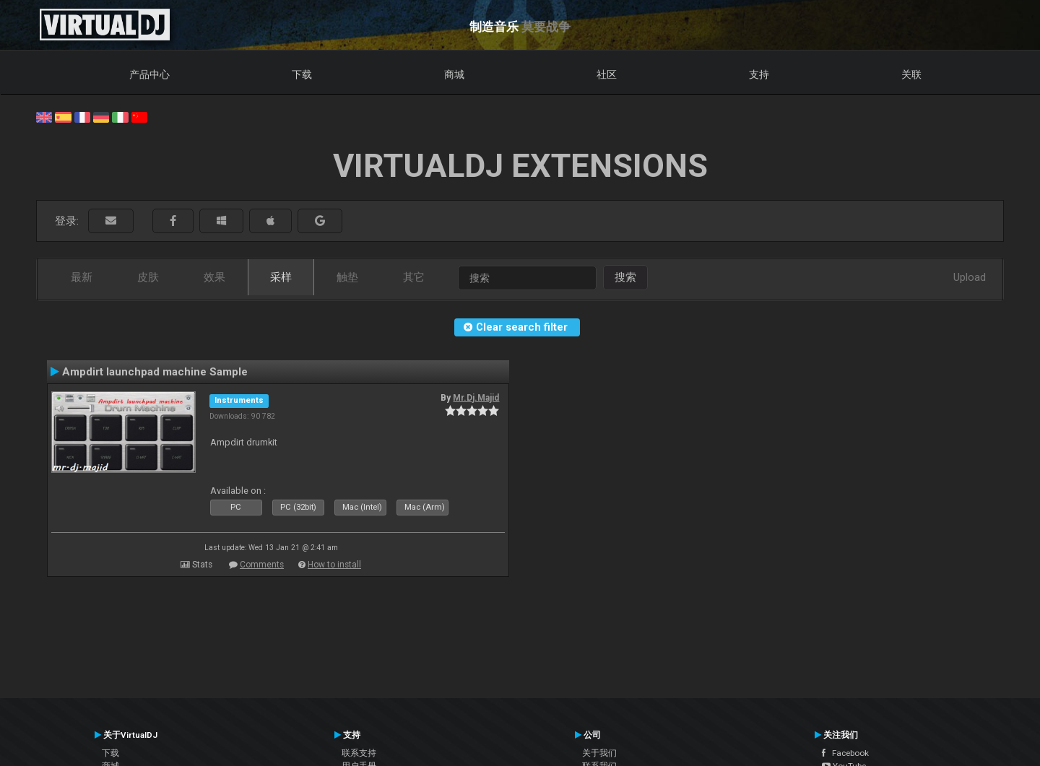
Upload (969, 277)
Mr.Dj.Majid (476, 398)
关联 (911, 74)
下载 (302, 74)
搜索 (625, 277)
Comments (262, 565)
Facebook (845, 753)
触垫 (347, 277)
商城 (454, 74)
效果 (214, 277)
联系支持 (359, 753)
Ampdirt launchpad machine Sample (155, 371)
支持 (759, 74)
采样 (281, 277)
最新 (81, 277)
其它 (414, 277)
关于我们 (599, 753)
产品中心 (149, 74)
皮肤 (148, 277)
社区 (607, 74)
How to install (334, 565)
